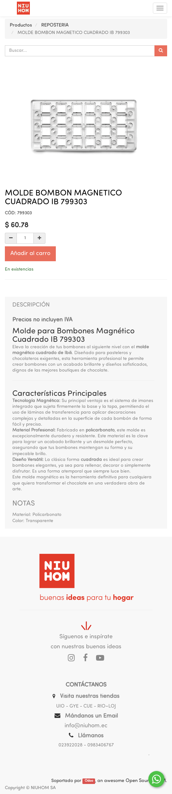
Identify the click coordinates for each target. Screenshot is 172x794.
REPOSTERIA (54, 25)
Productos (21, 25)
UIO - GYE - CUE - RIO (80, 706)
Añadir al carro (30, 254)
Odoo (89, 781)
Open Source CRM (146, 780)
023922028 (70, 745)
